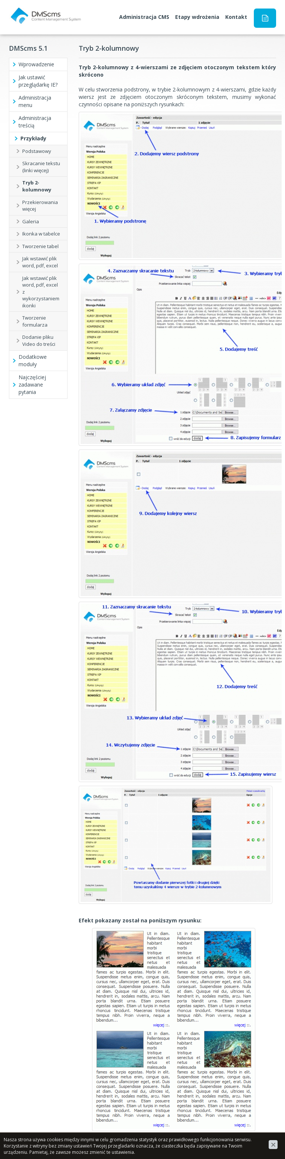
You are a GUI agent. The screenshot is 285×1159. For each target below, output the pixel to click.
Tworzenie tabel (40, 246)
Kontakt (236, 16)
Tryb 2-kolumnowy (36, 186)
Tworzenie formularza (35, 321)
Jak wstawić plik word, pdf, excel (40, 262)
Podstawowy (36, 151)
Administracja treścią (35, 121)
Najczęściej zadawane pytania (32, 384)
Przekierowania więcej (40, 206)
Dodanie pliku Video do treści (38, 340)
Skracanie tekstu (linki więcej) (41, 167)
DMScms (20, 9)
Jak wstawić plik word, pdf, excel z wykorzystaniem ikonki (40, 292)
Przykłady (33, 138)
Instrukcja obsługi (265, 18)
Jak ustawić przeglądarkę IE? (38, 81)
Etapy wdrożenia (197, 16)
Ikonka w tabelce (41, 233)
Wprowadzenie (36, 64)
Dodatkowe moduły (33, 360)
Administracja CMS (144, 16)
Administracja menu (35, 101)
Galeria (30, 221)
